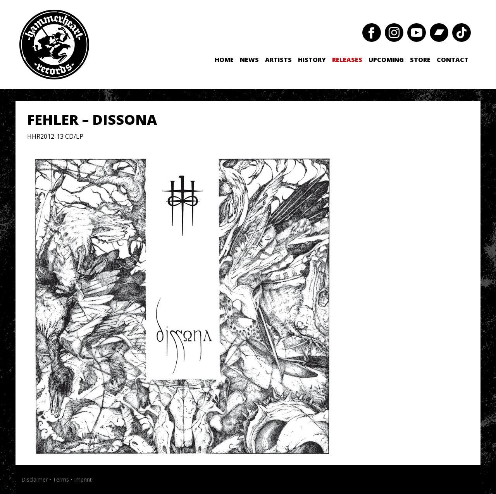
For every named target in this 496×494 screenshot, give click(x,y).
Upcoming (386, 59)
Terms (61, 479)
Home (224, 59)
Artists (278, 59)
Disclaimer (34, 479)
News (249, 59)
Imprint (83, 479)
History (312, 59)
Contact (452, 59)
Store (420, 59)
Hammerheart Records (54, 44)
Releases (347, 59)
